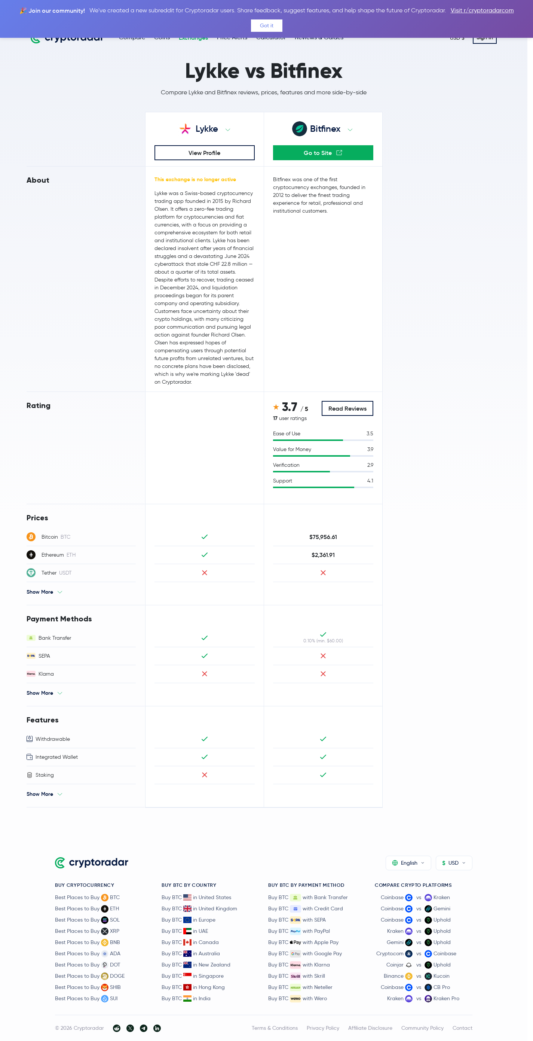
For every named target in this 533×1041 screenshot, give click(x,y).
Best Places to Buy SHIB (88, 987)
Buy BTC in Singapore (193, 975)
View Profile (204, 152)
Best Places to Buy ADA (87, 954)
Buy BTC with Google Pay (305, 954)
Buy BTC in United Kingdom (199, 908)
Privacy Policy (323, 1028)
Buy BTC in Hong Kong (193, 987)
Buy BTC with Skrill (296, 976)
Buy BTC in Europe (188, 919)
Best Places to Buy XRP (87, 931)
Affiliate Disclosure (370, 1028)
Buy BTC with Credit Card (305, 909)
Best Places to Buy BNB (87, 942)
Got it (266, 25)
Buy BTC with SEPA (297, 920)
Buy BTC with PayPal (299, 931)
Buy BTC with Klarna (299, 965)
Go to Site (323, 152)
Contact (462, 1028)
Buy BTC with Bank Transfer (308, 897)
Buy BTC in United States (196, 897)
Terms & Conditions (275, 1028)
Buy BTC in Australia (191, 953)
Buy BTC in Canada (190, 942)
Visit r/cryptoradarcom (482, 10)
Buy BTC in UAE (185, 931)
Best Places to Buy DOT (87, 965)
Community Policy (422, 1028)
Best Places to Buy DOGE (90, 976)
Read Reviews (347, 408)
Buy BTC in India (186, 998)
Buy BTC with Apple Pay (303, 942)
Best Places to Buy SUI (86, 998)
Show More (40, 591)
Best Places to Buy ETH (87, 909)
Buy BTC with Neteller (300, 987)
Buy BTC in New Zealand (196, 964)
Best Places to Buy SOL (87, 920)
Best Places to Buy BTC (87, 897)
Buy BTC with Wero (297, 998)
